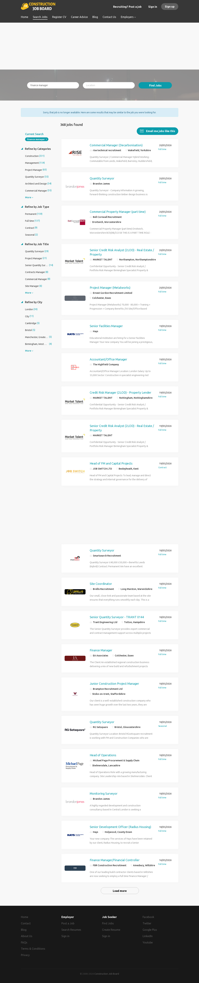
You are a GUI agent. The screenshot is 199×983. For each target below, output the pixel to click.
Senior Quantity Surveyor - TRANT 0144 (117, 617)
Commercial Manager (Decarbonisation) (116, 145)
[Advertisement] (99, 46)
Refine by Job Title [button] (36, 243)
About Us (26, 935)
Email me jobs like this (160, 130)
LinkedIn (148, 935)
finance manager (36, 139)
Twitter (147, 923)
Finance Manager (101, 650)
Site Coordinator (101, 583)
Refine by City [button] (33, 301)
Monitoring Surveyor (103, 793)
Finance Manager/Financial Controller (115, 860)
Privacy (25, 954)
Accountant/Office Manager (108, 359)
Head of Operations (103, 755)
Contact (26, 923)
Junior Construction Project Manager (114, 683)
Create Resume (111, 929)
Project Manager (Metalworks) (110, 287)
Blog (23, 929)
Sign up (170, 6)
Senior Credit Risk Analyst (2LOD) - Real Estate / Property (122, 252)
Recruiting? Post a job (127, 6)
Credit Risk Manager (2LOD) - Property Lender (120, 392)
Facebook (148, 916)
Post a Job (67, 923)
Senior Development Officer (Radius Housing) (120, 826)
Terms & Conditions (33, 948)
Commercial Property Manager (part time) (118, 211)
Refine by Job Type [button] (36, 206)
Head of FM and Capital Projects (111, 463)
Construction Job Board (106, 973)
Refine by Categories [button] (37, 148)
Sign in (152, 6)
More (28, 197)
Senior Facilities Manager (106, 325)
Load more (120, 890)
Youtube (148, 942)
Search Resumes (71, 929)
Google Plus (150, 929)
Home (24, 916)
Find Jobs (155, 85)
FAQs (24, 942)
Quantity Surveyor (102, 178)
